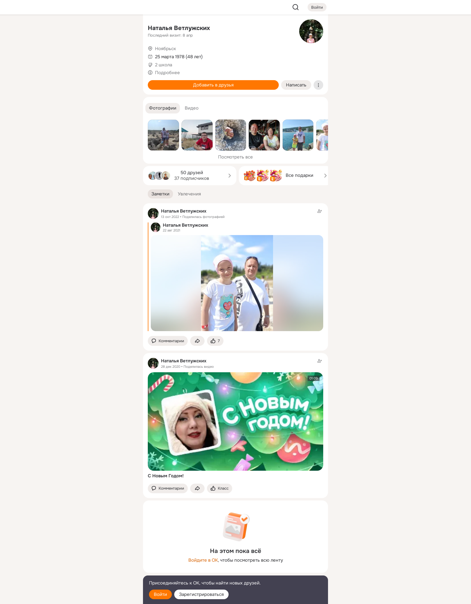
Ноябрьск (165, 49)
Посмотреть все (235, 157)
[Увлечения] (98, 29)
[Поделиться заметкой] (197, 341)
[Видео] (125, 55)
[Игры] (125, 81)
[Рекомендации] (98, 108)
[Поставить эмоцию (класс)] (215, 341)
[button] (162, 108)
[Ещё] (98, 557)
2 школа (163, 65)
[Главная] (72, 29)
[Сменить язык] (98, 570)
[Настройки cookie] (98, 596)
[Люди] (98, 55)
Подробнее (167, 72)
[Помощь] (72, 108)
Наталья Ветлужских (179, 28)
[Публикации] (72, 55)
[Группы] (125, 29)
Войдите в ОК (203, 560)
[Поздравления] (98, 81)
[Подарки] (72, 81)
